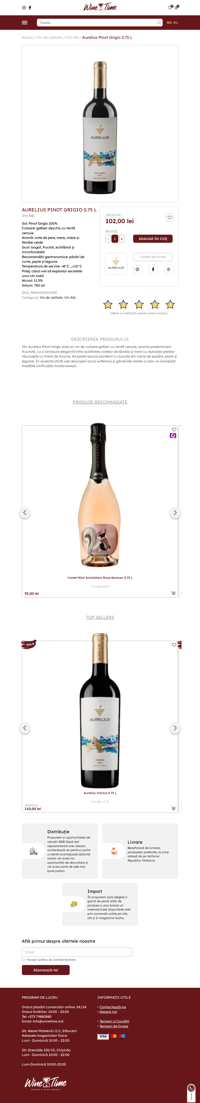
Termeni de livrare (114, 1026)
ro (169, 22)
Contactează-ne (113, 1007)
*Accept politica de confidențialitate (51, 959)
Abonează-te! (45, 970)
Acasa (27, 37)
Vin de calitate (49, 37)
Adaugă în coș (153, 239)
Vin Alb (72, 37)
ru (175, 22)
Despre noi (108, 1012)
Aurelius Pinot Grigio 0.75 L (107, 37)
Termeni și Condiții (114, 1021)
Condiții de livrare (153, 257)
